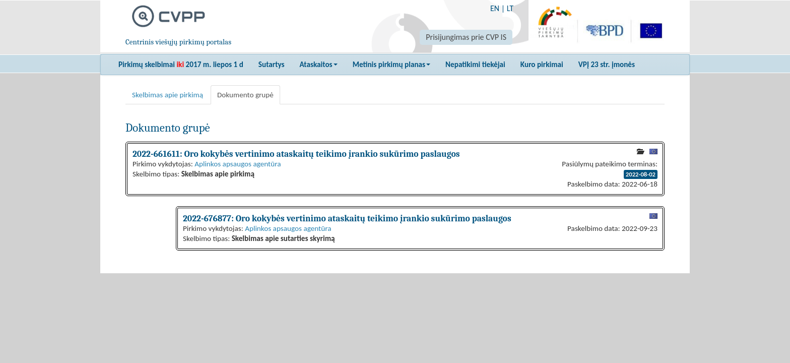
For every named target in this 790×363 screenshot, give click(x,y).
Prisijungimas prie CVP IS (466, 37)
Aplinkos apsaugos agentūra (237, 163)
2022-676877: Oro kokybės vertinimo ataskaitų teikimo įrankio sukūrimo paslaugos (347, 218)
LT (510, 8)
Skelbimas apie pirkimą (167, 94)
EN (494, 8)
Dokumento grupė (245, 94)
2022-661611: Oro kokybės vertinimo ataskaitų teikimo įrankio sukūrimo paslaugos (296, 154)
